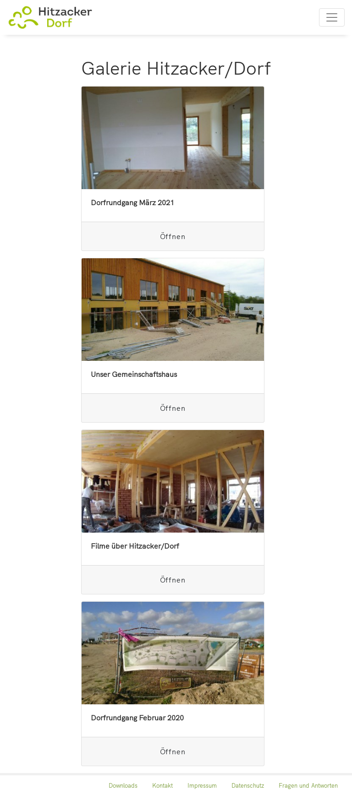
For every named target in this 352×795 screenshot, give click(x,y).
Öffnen (173, 236)
